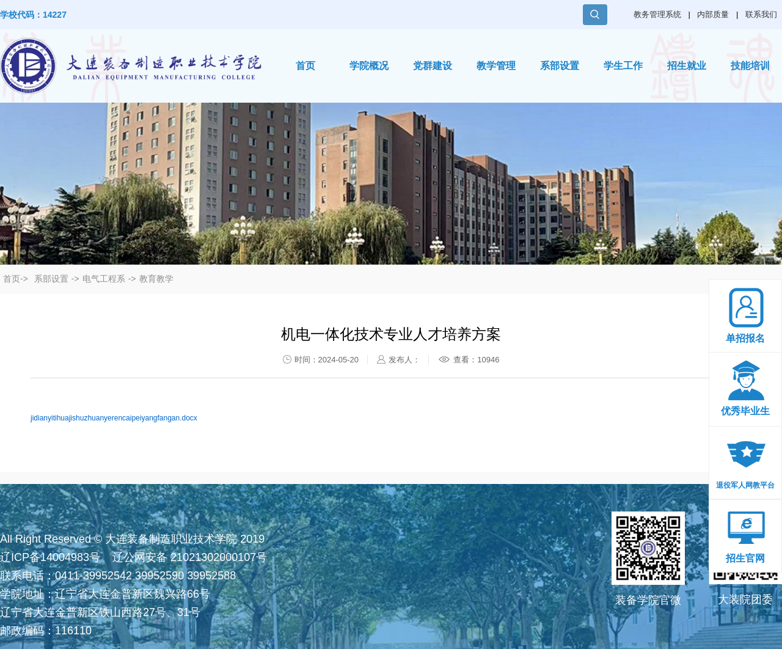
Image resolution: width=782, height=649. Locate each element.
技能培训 (750, 66)
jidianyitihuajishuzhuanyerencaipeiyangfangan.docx (114, 418)
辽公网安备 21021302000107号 (189, 557)
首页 (305, 66)
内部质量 (713, 14)
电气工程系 (103, 279)
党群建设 (432, 66)
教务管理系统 (657, 14)
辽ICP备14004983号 (50, 557)
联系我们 (761, 14)
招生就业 (686, 66)
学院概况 (369, 66)
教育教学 (156, 279)
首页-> (15, 279)
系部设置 (559, 66)
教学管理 (496, 66)
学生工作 (623, 66)
